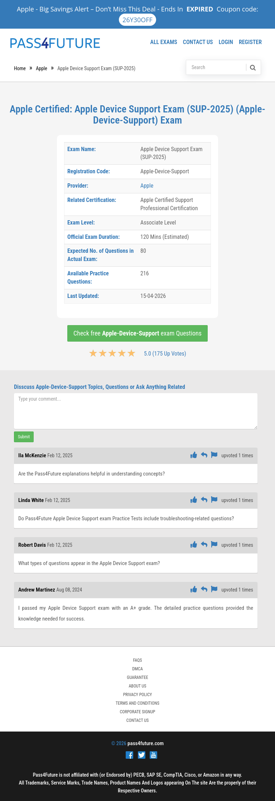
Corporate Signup (137, 711)
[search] (252, 67)
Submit (24, 436)
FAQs (137, 660)
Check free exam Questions (137, 333)
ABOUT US (137, 686)
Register (250, 42)
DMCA (137, 668)
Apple (41, 68)
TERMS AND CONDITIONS (137, 703)
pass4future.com (145, 743)
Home (20, 68)
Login (226, 42)
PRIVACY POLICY (137, 694)
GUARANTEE (137, 677)
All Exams (163, 42)
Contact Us (198, 42)
